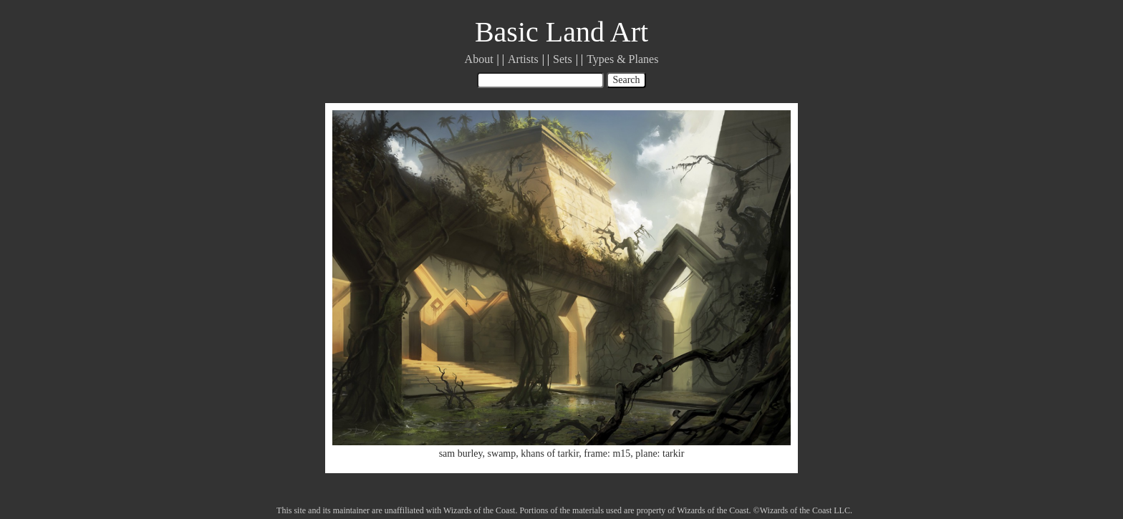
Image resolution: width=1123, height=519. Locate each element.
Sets (562, 59)
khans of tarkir (550, 453)
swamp (502, 453)
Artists (523, 59)
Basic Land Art (561, 32)
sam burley (461, 453)
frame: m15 (607, 453)
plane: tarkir (659, 453)
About (479, 59)
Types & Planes (622, 59)
